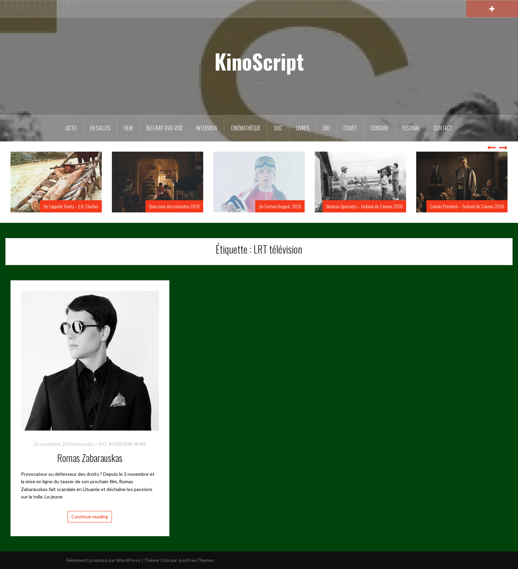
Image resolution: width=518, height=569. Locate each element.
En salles (100, 128)
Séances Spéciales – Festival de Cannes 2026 (364, 206)
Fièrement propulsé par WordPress (103, 560)
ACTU (71, 128)
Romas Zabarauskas (89, 458)
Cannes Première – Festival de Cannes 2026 (467, 206)
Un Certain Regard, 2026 (280, 206)
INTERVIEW (120, 444)
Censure (379, 128)
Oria (164, 560)
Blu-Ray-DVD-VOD (164, 128)
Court (350, 128)
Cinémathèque (245, 128)
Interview (206, 128)
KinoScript (259, 61)
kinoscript (84, 444)
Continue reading (89, 516)
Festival (411, 128)
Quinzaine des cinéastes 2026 (174, 206)
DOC (278, 128)
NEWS (140, 444)
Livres (302, 128)
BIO (326, 128)
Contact (443, 128)
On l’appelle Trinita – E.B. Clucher (70, 206)
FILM (128, 128)
